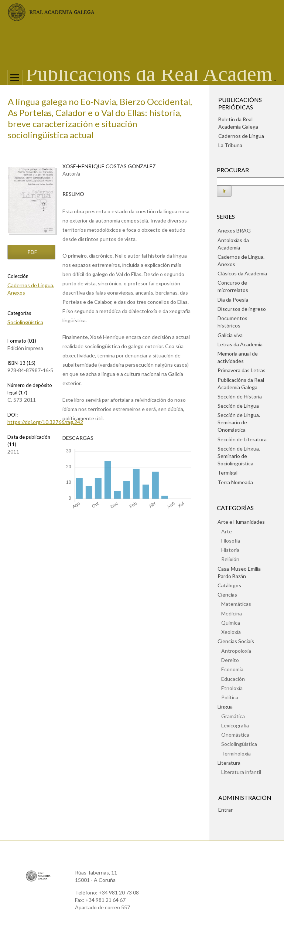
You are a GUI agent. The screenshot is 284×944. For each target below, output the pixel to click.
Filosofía (230, 540)
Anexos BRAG (234, 230)
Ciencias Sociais (236, 641)
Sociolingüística (25, 322)
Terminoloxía (236, 753)
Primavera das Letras (242, 370)
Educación (233, 679)
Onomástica (235, 734)
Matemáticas (236, 604)
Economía (232, 669)
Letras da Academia (240, 344)
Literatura (229, 763)
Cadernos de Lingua (241, 136)
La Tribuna (230, 145)
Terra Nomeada (235, 482)
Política (229, 697)
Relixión (230, 559)
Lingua (225, 706)
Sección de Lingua (238, 406)
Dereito (230, 660)
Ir (224, 191)
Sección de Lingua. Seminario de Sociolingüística (239, 455)
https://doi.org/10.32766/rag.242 (45, 422)
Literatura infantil (241, 772)
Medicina (231, 613)
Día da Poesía (233, 299)
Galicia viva (230, 335)
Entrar (225, 810)
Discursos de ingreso (242, 309)
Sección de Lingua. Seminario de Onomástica (239, 422)
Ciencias (227, 594)
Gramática (233, 716)
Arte (226, 531)
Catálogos (229, 585)
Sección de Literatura (242, 439)
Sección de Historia (240, 396)
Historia (230, 550)
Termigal (227, 472)
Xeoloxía (231, 632)
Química (230, 622)
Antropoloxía (236, 651)
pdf (32, 252)
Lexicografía (235, 725)
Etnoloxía (232, 688)
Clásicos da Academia (242, 273)
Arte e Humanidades (241, 522)
